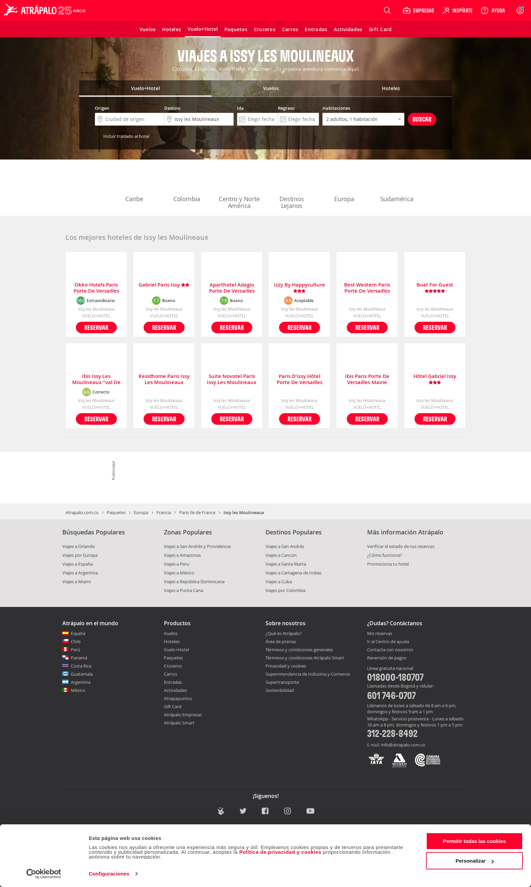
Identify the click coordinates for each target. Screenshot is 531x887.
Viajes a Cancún (281, 555)
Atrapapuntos (178, 698)
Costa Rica (81, 666)
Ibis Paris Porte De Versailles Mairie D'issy (367, 379)
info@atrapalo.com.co (403, 745)
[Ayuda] (493, 10)
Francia (163, 512)
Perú (75, 650)
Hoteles (171, 641)
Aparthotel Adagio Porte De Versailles (232, 288)
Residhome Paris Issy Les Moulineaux (164, 379)
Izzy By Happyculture (299, 288)
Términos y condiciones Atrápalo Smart (305, 658)
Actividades (175, 690)
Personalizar (474, 861)
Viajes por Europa (80, 555)
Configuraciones (109, 874)
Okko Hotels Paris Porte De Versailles (96, 288)
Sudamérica (396, 185)
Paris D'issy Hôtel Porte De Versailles (299, 379)
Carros (170, 674)
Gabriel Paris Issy (164, 285)
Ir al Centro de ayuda (388, 642)
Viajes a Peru (176, 564)
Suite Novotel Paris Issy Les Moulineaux (231, 379)
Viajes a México (179, 573)
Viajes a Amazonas (182, 555)
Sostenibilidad (280, 690)
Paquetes (116, 512)
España (78, 633)
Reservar (96, 327)
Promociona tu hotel (388, 564)
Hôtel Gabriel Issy (434, 379)
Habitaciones (336, 108)
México (78, 690)
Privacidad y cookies (286, 666)
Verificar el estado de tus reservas (400, 546)
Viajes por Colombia (285, 590)
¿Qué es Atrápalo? (284, 633)
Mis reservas (379, 633)
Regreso (286, 108)
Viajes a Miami (76, 581)
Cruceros (173, 666)
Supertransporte (282, 682)
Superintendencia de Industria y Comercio (308, 674)
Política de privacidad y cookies (280, 852)
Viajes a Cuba (279, 581)
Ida (240, 108)
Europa (344, 185)
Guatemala (82, 674)
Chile (76, 641)
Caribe (134, 185)
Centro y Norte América (239, 188)
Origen (102, 108)
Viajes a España (77, 564)
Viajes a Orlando (78, 546)
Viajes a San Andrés (285, 546)
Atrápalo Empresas (183, 715)
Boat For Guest (435, 288)
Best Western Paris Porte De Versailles (367, 288)
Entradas (173, 682)
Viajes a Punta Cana (183, 590)
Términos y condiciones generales (299, 650)
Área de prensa (281, 641)
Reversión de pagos (386, 658)
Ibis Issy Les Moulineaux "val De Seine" (96, 379)
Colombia (187, 185)
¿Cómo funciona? (384, 555)
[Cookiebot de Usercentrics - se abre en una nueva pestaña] (43, 874)
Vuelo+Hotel (176, 650)
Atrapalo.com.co (82, 512)
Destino (172, 108)
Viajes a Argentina (80, 573)
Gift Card (173, 706)
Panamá (79, 658)
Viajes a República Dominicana (194, 581)
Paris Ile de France (197, 512)
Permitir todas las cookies (474, 841)
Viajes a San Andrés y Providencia (197, 546)
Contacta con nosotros (390, 650)
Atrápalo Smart (179, 723)
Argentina (80, 682)
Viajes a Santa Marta (286, 564)
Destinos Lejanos (292, 188)
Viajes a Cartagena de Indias (293, 573)
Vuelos (170, 633)
